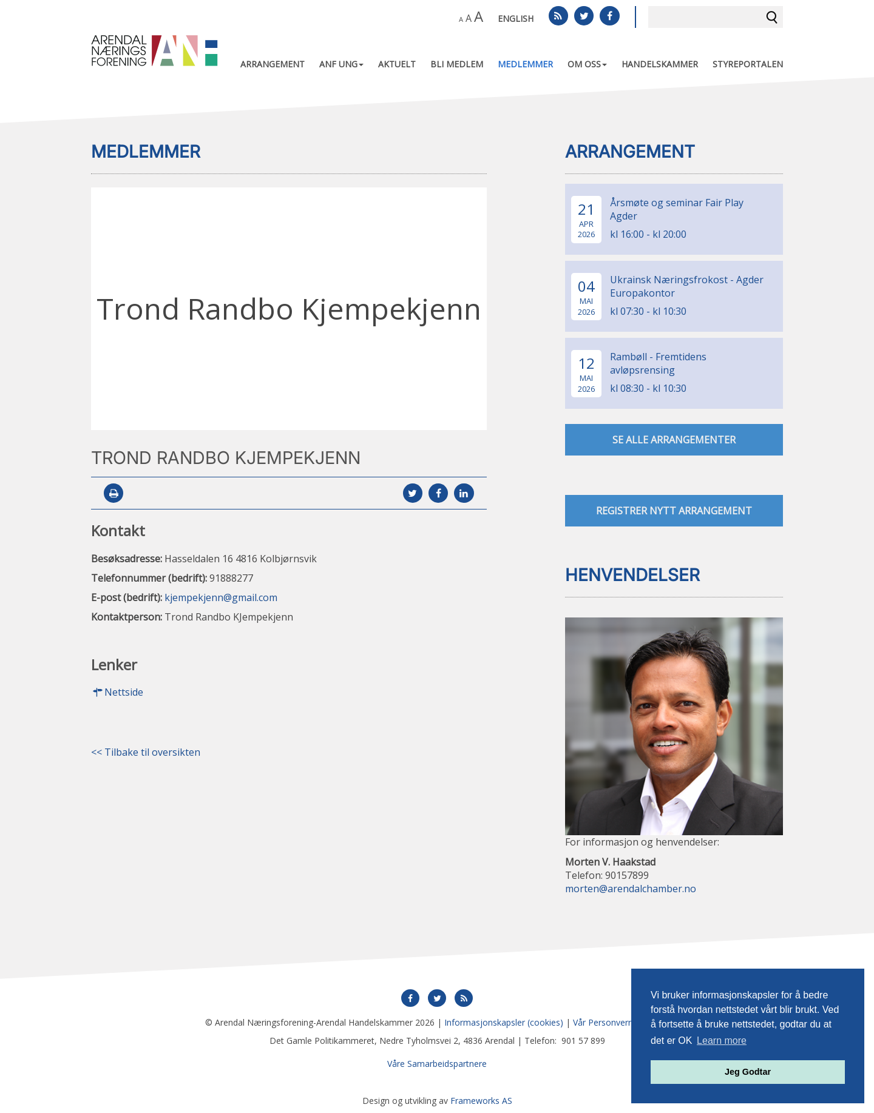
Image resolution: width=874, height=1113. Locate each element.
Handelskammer (660, 64)
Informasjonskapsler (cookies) (503, 1022)
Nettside (117, 692)
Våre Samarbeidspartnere (437, 1063)
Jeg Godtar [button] (748, 1072)
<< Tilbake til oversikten (145, 752)
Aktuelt (397, 64)
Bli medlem (456, 64)
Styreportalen (748, 64)
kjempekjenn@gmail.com (220, 597)
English (516, 18)
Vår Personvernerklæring (621, 1022)
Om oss (587, 64)
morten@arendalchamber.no (630, 888)
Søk (772, 17)
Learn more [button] (722, 1040)
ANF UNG (341, 64)
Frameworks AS (481, 1100)
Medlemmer (525, 64)
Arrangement (272, 64)
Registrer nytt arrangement (674, 511)
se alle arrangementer (674, 440)
